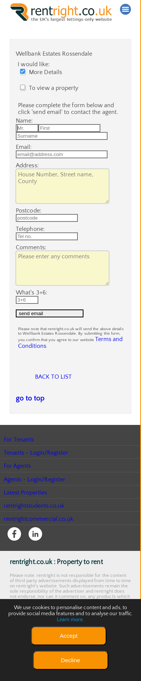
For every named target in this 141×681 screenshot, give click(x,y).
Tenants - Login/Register (36, 486)
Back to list (54, 408)
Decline (70, 660)
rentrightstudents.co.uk (34, 539)
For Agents (17, 499)
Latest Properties (25, 526)
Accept (68, 635)
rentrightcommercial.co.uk (39, 552)
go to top (27, 432)
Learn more (70, 620)
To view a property (51, 88)
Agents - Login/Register (35, 513)
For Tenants (19, 473)
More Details (42, 72)
